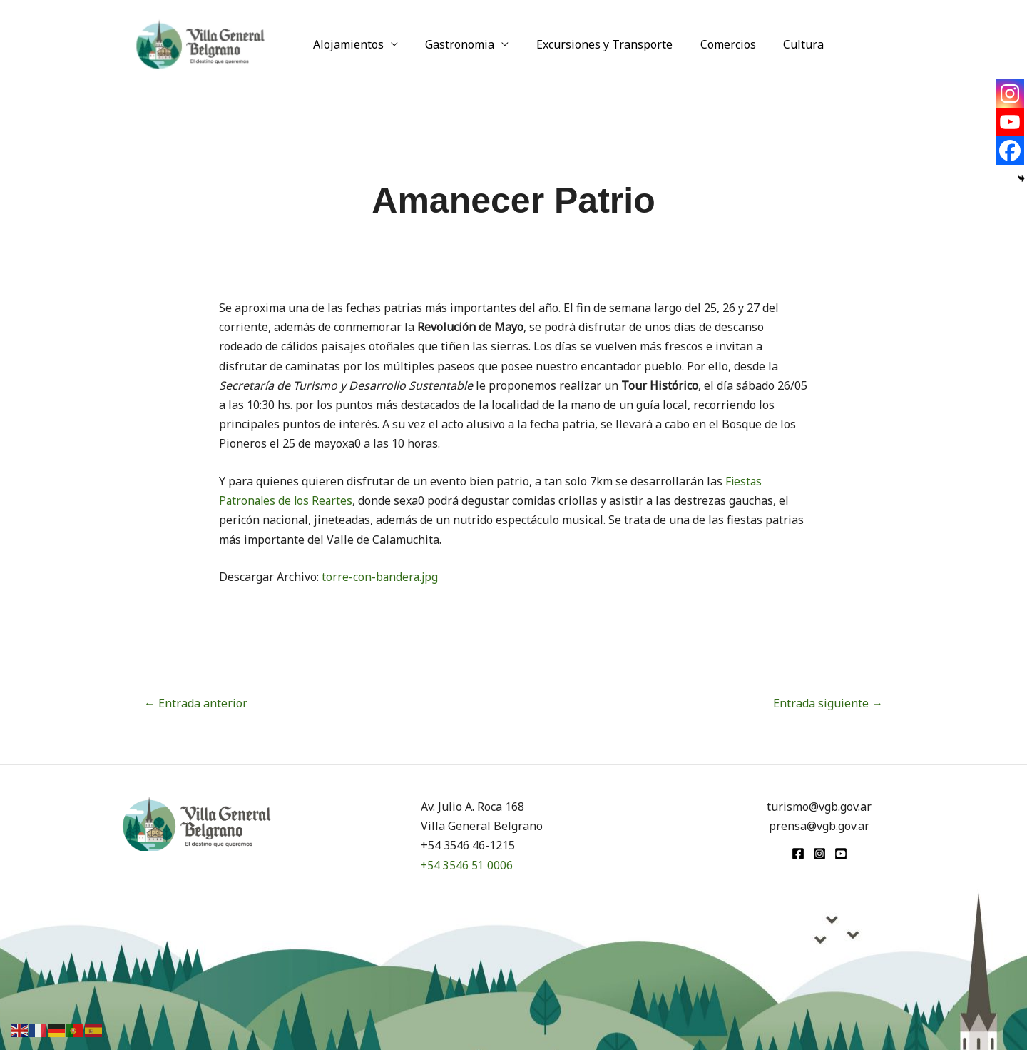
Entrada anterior (195, 703)
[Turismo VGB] (200, 43)
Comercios (712, 44)
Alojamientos (346, 44)
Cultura (782, 44)
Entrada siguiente (828, 703)
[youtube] (840, 853)
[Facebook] (1010, 150)
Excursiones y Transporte (593, 44)
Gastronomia (453, 44)
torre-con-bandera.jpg (381, 577)
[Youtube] (1010, 122)
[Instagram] (1010, 93)
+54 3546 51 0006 (467, 865)
